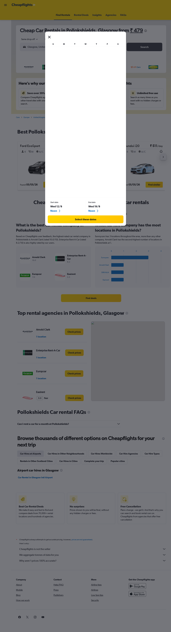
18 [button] (49, 100)
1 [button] (80, 77)
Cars (18, 117)
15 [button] (80, 92)
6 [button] (64, 85)
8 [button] (80, 85)
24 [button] (41, 108)
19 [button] (56, 100)
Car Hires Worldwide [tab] (101, 453)
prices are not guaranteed (82, 539)
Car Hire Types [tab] (152, 453)
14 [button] (72, 92)
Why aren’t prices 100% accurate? (92, 561)
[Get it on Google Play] (137, 586)
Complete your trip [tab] (94, 461)
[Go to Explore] (5, 35)
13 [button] (64, 92)
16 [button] (33, 100)
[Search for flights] (5, 15)
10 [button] (41, 92)
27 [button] (64, 108)
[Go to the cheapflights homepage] (24, 5)
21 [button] (72, 100)
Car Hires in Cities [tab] (68, 461)
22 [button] (80, 100)
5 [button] (57, 85)
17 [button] (41, 100)
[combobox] (28, 39)
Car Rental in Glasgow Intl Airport (35, 477)
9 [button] (33, 92)
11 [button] (49, 92)
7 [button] (72, 85)
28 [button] (72, 108)
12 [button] (56, 92)
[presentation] (145, 30)
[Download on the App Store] (137, 594)
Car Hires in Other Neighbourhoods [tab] (66, 453)
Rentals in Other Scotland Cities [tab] (36, 461)
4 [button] (49, 85)
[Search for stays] (5, 21)
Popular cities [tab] (118, 461)
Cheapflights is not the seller (92, 549)
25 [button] (49, 108)
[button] (5, 5)
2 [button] (33, 85)
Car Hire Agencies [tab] (128, 453)
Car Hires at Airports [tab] (30, 453)
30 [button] (33, 116)
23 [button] (33, 108)
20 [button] (64, 100)
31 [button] (41, 116)
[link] (91, 298)
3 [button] (41, 85)
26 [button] (56, 108)
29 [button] (80, 108)
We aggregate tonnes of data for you (92, 555)
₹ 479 (136, 30)
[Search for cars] (5, 28)
